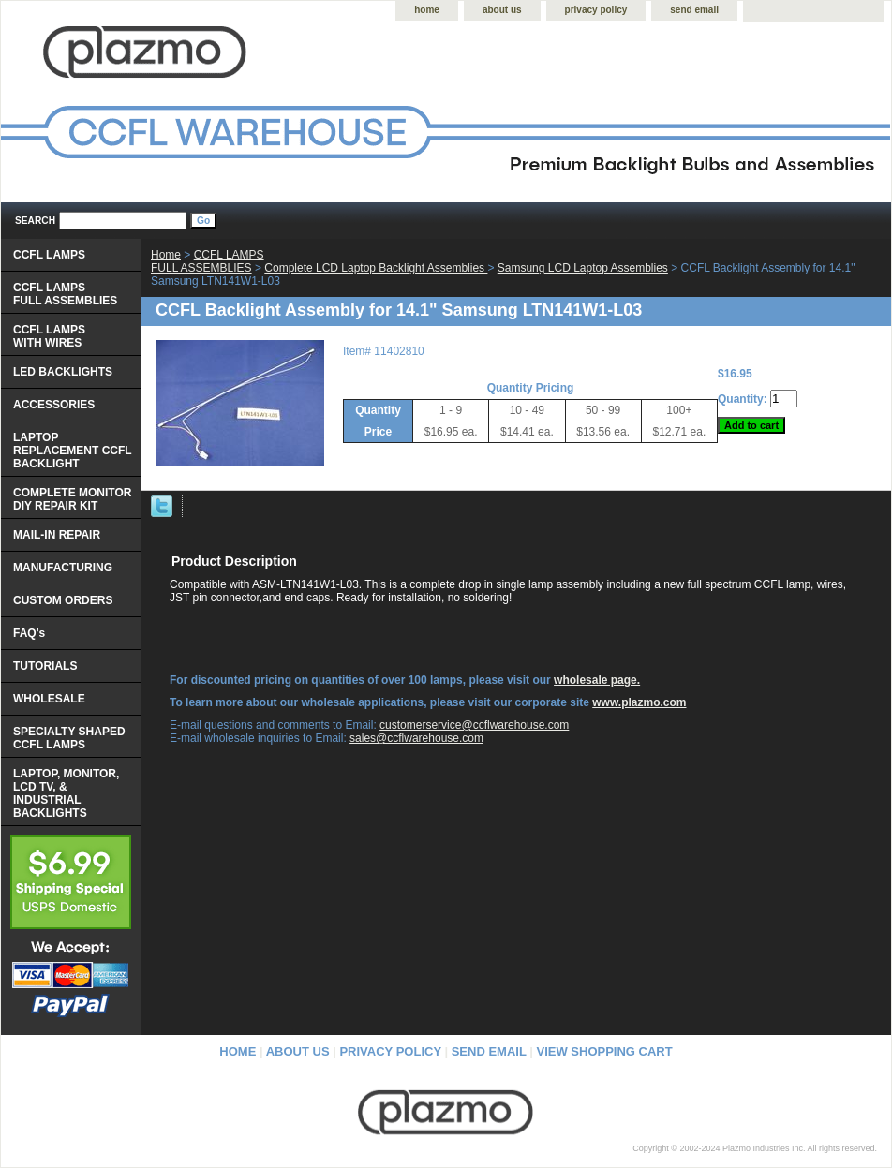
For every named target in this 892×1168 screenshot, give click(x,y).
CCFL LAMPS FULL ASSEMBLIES (207, 261)
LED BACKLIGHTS (62, 371)
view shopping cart (605, 1051)
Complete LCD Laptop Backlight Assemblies (375, 267)
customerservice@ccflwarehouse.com (474, 725)
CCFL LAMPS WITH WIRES (49, 336)
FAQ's (29, 633)
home (426, 10)
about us (502, 10)
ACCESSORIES (54, 404)
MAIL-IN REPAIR (56, 534)
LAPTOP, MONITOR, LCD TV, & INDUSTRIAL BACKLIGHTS (66, 793)
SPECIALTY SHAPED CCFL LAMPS (69, 738)
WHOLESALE (49, 698)
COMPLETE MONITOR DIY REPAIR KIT (72, 499)
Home (166, 254)
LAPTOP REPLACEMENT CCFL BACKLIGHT (72, 450)
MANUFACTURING (62, 567)
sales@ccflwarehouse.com (416, 738)
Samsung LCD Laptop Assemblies (583, 267)
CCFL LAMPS (49, 254)
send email (694, 10)
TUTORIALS (45, 666)
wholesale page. (597, 680)
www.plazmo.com (639, 702)
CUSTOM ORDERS (62, 600)
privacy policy (596, 10)
